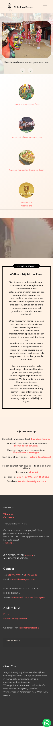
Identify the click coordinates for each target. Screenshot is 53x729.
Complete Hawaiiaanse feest (27, 104)
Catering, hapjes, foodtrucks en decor (26, 169)
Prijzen (6, 620)
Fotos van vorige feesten (15, 624)
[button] (22, 70)
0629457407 (24, 488)
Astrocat (29, 561)
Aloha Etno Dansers (23, 7)
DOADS (9, 548)
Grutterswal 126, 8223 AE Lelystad (28, 603)
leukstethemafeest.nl (29, 633)
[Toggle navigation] (45, 6)
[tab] (26, 642)
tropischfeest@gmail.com (22, 585)
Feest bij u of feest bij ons (26, 204)
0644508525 (30, 580)
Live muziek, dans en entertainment (26, 137)
